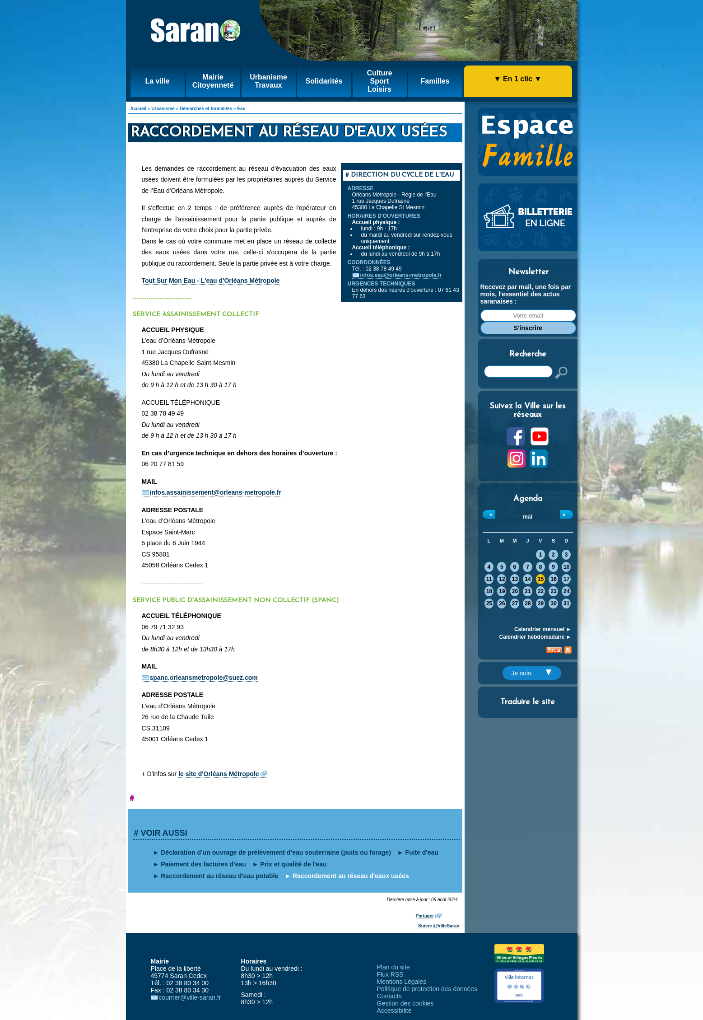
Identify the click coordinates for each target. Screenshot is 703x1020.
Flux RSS (390, 974)
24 (566, 591)
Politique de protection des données (427, 988)
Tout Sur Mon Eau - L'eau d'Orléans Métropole (211, 280)
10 (566, 567)
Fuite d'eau (421, 852)
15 (541, 579)
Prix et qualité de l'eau (293, 864)
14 (528, 579)
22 (541, 591)
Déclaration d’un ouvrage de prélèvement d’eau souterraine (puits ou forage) (276, 852)
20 (515, 591)
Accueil (138, 108)
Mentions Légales (402, 981)
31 (566, 603)
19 (502, 591)
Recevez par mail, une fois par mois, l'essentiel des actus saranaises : (525, 294)
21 (528, 591)
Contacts (389, 996)
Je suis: (531, 673)
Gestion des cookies (405, 1003)
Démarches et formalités (206, 108)
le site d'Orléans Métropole (218, 773)
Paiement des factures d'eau (203, 864)
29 (541, 603)
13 (515, 579)
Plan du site (393, 967)
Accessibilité (394, 1010)
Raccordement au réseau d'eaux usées (351, 876)
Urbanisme (163, 108)
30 (553, 603)
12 (502, 579)
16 (553, 579)
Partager (425, 915)
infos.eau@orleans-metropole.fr (401, 275)
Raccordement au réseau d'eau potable (219, 876)
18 (489, 591)
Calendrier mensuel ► (543, 629)
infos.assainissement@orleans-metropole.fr (215, 492)
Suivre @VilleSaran (438, 925)
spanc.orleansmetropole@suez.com (204, 677)
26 (502, 603)
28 (528, 603)
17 (566, 579)
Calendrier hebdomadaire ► (535, 637)
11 (489, 579)
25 (489, 603)
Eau (241, 108)
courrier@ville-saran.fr (190, 997)
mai (527, 517)
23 (553, 591)
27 (515, 603)
